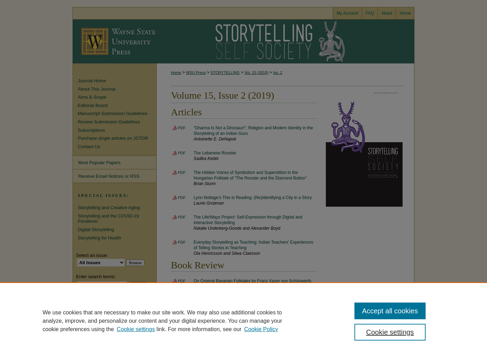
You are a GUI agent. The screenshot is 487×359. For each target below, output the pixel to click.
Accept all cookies (390, 311)
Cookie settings (136, 329)
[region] (243, 320)
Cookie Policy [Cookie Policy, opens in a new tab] (261, 329)
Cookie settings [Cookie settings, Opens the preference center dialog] (390, 332)
